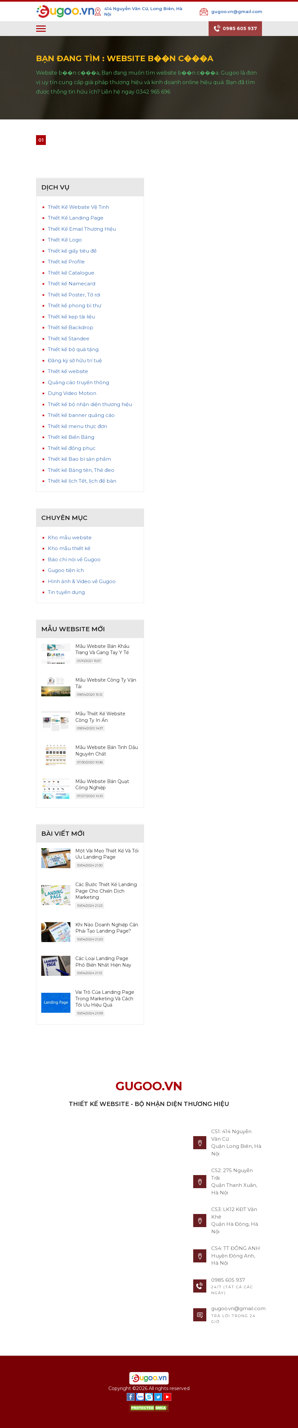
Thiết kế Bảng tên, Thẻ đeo (81, 470)
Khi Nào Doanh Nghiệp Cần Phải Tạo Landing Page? (106, 928)
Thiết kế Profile (66, 262)
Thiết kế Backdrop (70, 327)
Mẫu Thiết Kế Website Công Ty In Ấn (100, 717)
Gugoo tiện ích (66, 570)
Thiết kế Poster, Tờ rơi (74, 295)
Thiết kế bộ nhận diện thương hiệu (90, 404)
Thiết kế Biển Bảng (71, 437)
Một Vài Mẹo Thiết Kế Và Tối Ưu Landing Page (107, 854)
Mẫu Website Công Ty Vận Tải (105, 683)
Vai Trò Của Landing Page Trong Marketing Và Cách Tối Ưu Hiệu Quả (104, 998)
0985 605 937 (235, 29)
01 (41, 140)
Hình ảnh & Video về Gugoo (82, 581)
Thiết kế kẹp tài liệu (71, 316)
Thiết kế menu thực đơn (77, 426)
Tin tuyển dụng (66, 592)
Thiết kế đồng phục (72, 448)
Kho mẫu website (70, 537)
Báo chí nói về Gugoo (74, 559)
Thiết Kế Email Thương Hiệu (82, 229)
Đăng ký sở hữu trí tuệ (75, 360)
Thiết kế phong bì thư (74, 305)
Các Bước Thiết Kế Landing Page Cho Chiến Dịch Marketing (106, 891)
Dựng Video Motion (72, 393)
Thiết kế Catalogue (71, 273)
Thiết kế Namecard (71, 283)
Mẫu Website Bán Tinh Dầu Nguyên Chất (106, 750)
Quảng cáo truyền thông (78, 382)
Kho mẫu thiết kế (69, 548)
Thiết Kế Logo (65, 240)
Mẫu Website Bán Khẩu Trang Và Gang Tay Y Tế (102, 649)
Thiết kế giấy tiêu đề (72, 251)
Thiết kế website (68, 371)
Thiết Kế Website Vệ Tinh (78, 207)
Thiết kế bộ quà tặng (73, 349)
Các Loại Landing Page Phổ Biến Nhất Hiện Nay (103, 961)
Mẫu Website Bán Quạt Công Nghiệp (102, 784)
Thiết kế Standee (68, 338)
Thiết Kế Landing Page (75, 218)
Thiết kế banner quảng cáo (81, 415)
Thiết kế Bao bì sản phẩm (79, 459)
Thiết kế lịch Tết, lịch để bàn (82, 481)
